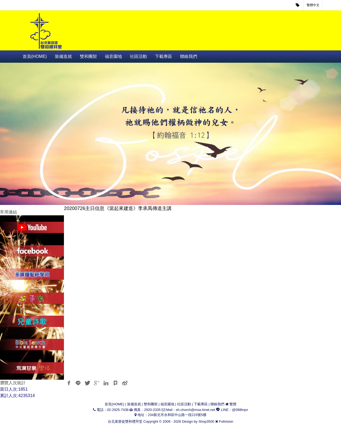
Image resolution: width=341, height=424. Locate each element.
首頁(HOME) (35, 56)
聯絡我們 (188, 56)
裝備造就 (63, 56)
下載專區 (163, 56)
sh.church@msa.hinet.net (195, 410)
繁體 (232, 404)
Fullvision (226, 421)
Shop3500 (206, 421)
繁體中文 (313, 5)
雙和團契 (88, 56)
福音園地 (113, 56)
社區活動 (138, 56)
